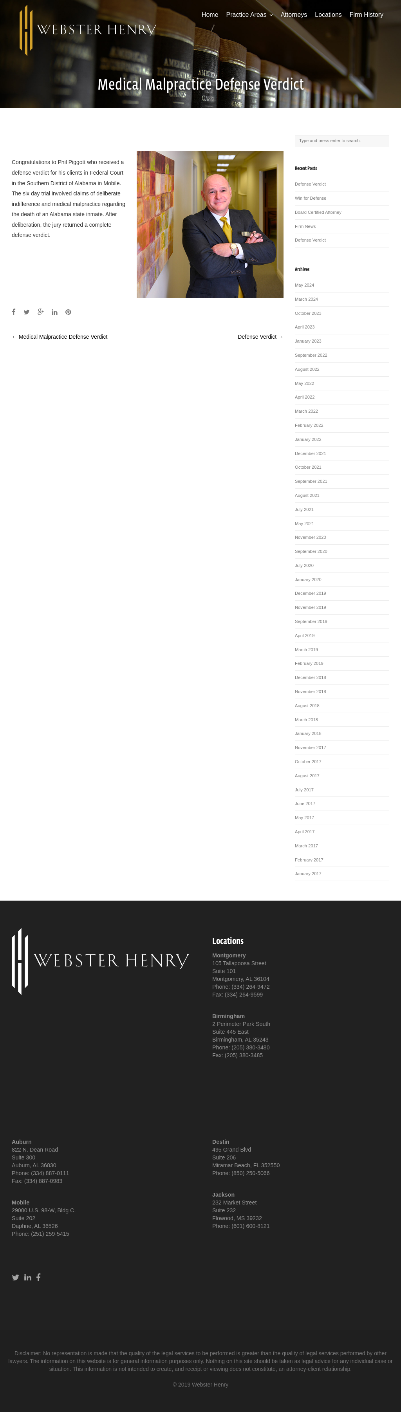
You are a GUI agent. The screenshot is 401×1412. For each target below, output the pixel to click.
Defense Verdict (261, 337)
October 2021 (308, 467)
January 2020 (308, 579)
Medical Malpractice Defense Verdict (59, 337)
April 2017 (304, 831)
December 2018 (310, 677)
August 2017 (307, 775)
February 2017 (309, 860)
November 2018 (310, 691)
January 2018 (308, 733)
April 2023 (304, 327)
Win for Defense (310, 198)
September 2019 (311, 621)
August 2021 (307, 495)
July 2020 (304, 565)
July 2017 (304, 789)
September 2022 (311, 355)
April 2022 (304, 397)
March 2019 (306, 649)
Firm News (305, 226)
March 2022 (306, 411)
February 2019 (309, 663)
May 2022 (304, 383)
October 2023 (308, 313)
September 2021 (311, 481)
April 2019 (304, 635)
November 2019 (310, 607)
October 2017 (308, 761)
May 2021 (304, 523)
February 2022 (309, 425)
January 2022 (308, 439)
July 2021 (304, 509)
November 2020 (310, 537)
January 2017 (308, 873)
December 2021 (310, 453)
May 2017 (304, 817)
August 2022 (307, 369)
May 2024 (304, 285)
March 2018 (306, 719)
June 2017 (305, 803)
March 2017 (306, 845)
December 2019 (310, 593)
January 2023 (308, 341)
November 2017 (310, 747)
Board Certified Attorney (318, 212)
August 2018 (307, 705)
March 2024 (306, 299)
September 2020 (311, 551)
